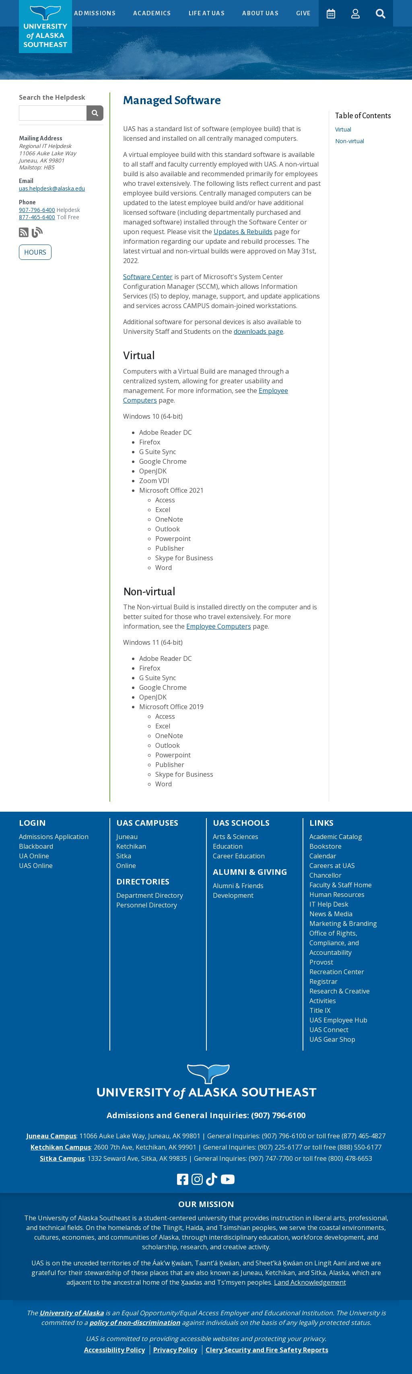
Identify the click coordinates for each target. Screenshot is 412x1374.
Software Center (148, 276)
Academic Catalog (335, 836)
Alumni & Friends (238, 885)
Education (228, 846)
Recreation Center (336, 971)
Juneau (127, 836)
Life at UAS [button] (207, 13)
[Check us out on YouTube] (227, 1180)
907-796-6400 (37, 210)
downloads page (258, 331)
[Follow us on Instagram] (197, 1180)
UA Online (34, 856)
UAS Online (36, 865)
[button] (355, 13)
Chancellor (325, 875)
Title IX (319, 1010)
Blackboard (36, 846)
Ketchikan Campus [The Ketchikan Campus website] (61, 1147)
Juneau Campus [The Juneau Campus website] (51, 1135)
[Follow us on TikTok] (211, 1180)
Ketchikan (131, 846)
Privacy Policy (175, 1349)
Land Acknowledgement (310, 1282)
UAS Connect (328, 1029)
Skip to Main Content (37, 8)
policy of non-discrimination (134, 1322)
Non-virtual (352, 141)
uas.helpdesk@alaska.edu (52, 188)
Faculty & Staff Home (340, 884)
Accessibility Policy (114, 1349)
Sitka (123, 856)
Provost (321, 962)
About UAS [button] (261, 13)
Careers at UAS (332, 865)
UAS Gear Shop (332, 1039)
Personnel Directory (146, 905)
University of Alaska (71, 1312)
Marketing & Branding (343, 923)
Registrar (323, 981)
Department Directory (149, 895)
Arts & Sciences (235, 836)
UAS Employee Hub (338, 1020)
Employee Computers (218, 626)
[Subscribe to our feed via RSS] (24, 234)
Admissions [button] (95, 13)
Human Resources (337, 894)
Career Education (239, 856)
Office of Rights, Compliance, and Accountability (334, 943)
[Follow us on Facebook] (182, 1180)
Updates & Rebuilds (243, 231)
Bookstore (325, 846)
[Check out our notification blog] (37, 234)
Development (233, 895)
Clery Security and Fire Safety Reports (267, 1349)
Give (303, 13)
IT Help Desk (328, 904)
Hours (35, 252)
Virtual (346, 129)
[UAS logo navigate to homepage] (45, 26)
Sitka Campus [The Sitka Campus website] (62, 1158)
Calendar (322, 856)
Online (126, 865)
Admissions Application (54, 836)
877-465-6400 (37, 217)
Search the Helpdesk (52, 97)
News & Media (330, 913)
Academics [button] (152, 13)
